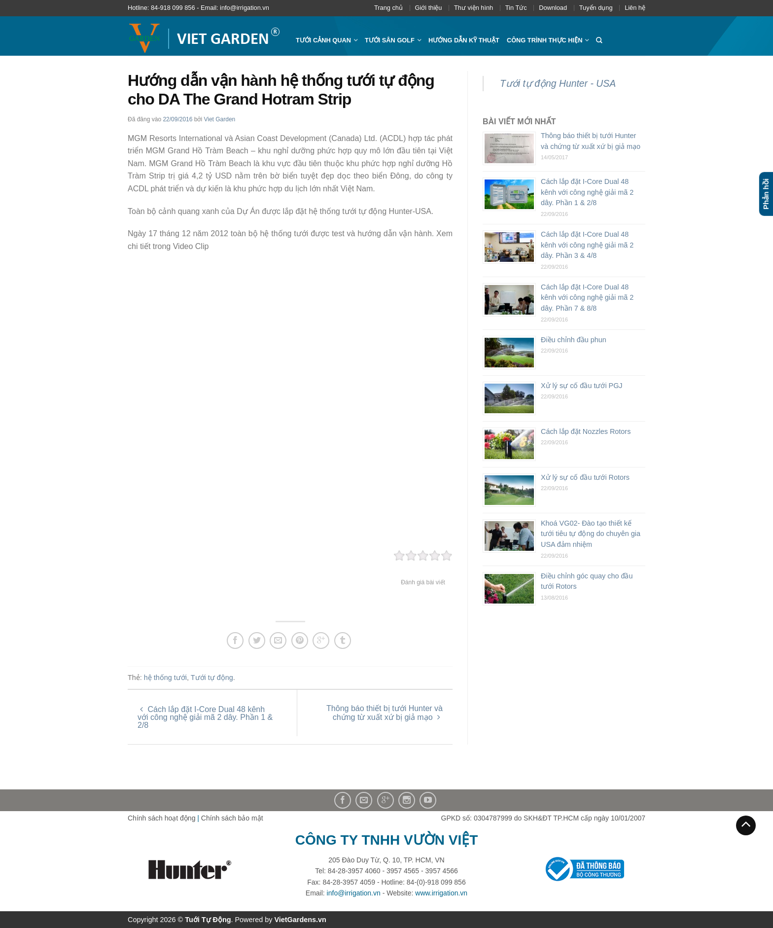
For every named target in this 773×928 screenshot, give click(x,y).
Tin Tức (516, 7)
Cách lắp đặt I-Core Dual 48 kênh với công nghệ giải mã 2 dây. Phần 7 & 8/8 (587, 297)
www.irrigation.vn (441, 893)
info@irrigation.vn (354, 893)
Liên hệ (635, 7)
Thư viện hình (473, 7)
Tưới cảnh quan (323, 40)
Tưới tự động (212, 677)
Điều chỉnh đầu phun (573, 340)
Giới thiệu (428, 7)
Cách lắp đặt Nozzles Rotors (586, 431)
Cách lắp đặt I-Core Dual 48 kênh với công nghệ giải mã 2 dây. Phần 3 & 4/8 (587, 244)
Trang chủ (388, 7)
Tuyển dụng (596, 7)
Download (553, 7)
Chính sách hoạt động (161, 818)
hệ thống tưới (165, 677)
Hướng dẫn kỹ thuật (463, 40)
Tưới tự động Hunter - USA (558, 83)
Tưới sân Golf (390, 40)
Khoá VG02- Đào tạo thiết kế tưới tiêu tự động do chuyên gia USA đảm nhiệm (590, 533)
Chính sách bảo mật (232, 818)
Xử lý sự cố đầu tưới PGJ (582, 386)
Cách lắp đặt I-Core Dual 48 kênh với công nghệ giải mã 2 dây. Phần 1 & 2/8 (205, 717)
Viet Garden (219, 119)
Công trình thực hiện (545, 40)
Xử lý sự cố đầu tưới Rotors (585, 477)
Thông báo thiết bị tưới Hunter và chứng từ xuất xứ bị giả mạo (384, 712)
